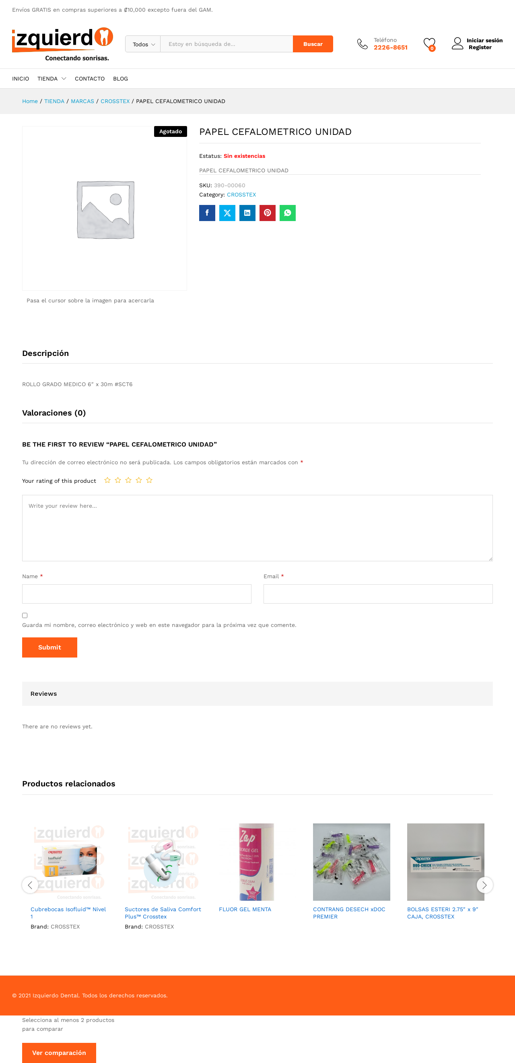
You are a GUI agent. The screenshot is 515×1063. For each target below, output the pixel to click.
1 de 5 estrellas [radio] (107, 480)
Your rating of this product (59, 481)
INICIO (20, 78)
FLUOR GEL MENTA (245, 909)
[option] (69, 884)
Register (478, 47)
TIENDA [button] (47, 78)
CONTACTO (90, 78)
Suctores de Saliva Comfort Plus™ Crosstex (163, 913)
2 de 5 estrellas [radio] (118, 480)
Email (274, 576)
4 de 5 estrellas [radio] (139, 480)
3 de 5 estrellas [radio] (128, 480)
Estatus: (210, 156)
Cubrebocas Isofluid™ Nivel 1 (68, 913)
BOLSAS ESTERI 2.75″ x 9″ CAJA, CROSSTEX (442, 913)
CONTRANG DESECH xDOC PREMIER (349, 913)
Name (32, 576)
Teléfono (383, 40)
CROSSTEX (241, 194)
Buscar (311, 44)
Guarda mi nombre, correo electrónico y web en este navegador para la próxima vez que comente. (159, 625)
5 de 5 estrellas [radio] (149, 480)
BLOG (120, 78)
